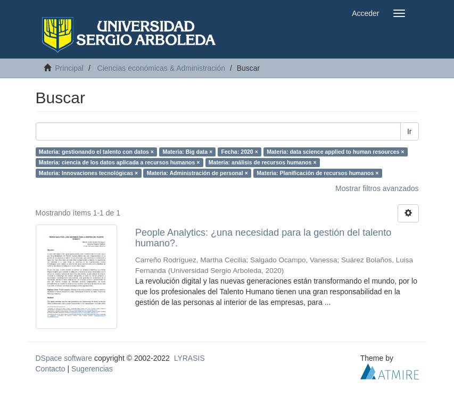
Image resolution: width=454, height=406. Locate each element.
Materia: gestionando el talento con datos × (96, 151)
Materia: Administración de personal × (197, 173)
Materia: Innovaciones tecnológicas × (88, 173)
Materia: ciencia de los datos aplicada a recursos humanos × (119, 162)
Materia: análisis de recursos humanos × (263, 162)
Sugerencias (92, 368)
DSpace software (64, 358)
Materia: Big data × (187, 151)
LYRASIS (189, 358)
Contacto (50, 368)
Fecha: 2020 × (239, 151)
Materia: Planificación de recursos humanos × (317, 173)
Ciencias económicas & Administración (161, 68)
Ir (409, 131)
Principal (69, 68)
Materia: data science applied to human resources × (335, 151)
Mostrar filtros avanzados (376, 188)
